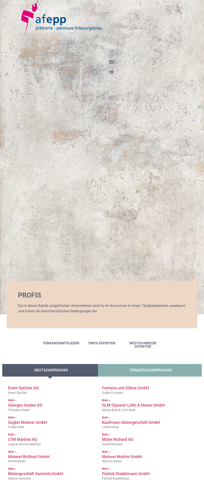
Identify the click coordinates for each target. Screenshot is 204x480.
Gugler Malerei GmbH (27, 422)
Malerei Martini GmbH (122, 456)
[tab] (50, 370)
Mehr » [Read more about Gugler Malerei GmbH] (12, 434)
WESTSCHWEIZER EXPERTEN (142, 345)
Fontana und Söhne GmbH (125, 388)
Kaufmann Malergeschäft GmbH (131, 422)
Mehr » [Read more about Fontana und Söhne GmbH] (106, 400)
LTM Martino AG (22, 439)
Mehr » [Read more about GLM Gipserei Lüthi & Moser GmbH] (106, 417)
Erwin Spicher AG (23, 388)
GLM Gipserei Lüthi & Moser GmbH (133, 405)
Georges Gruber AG (25, 405)
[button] (111, 62)
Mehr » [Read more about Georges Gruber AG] (12, 417)
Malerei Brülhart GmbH (29, 456)
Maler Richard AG (117, 439)
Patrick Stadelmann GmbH (126, 473)
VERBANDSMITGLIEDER (61, 343)
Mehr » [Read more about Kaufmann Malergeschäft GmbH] (106, 434)
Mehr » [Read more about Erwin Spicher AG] (12, 400)
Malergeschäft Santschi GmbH (35, 473)
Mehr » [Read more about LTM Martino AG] (12, 451)
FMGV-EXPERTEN (102, 343)
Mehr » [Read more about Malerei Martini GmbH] (106, 468)
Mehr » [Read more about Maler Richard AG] (106, 451)
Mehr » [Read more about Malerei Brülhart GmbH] (12, 468)
